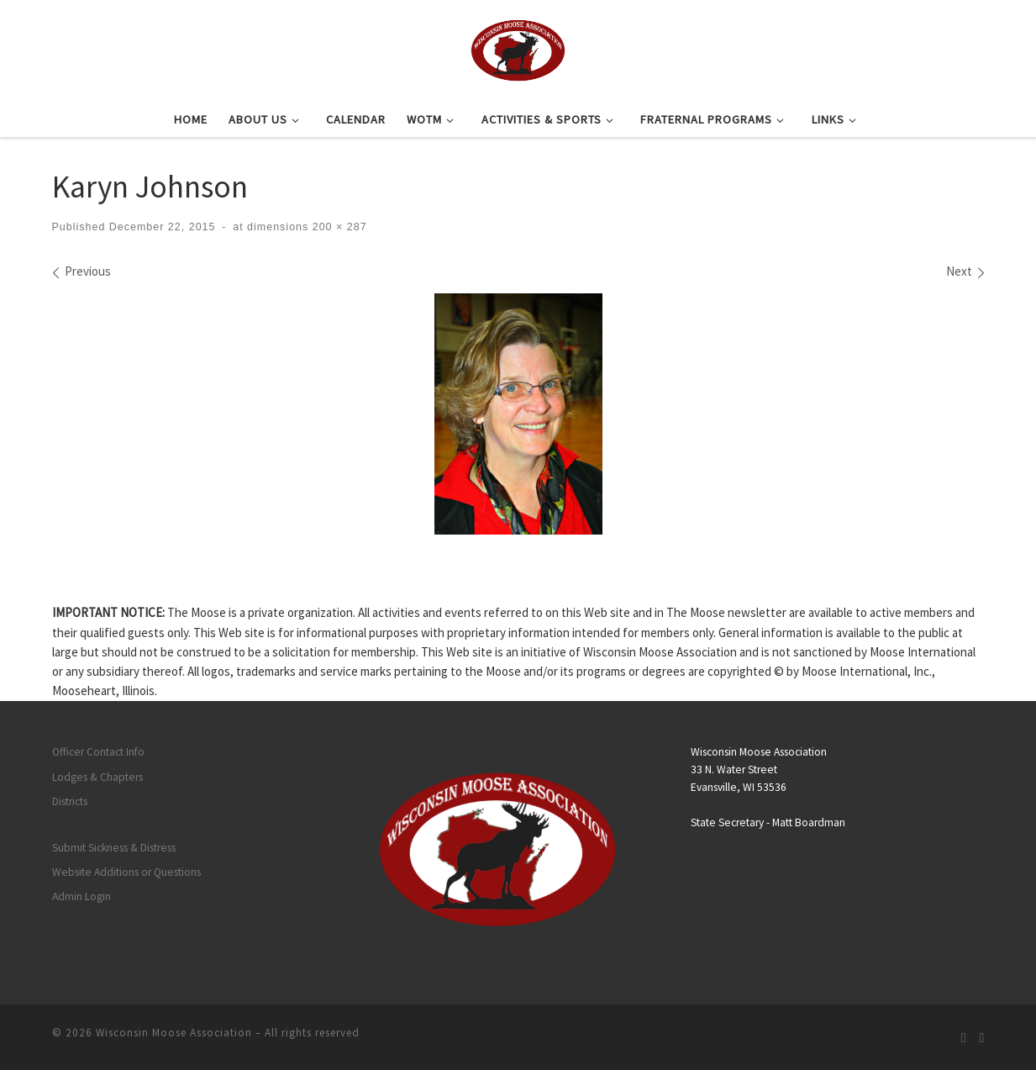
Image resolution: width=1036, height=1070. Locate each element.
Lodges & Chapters (97, 777)
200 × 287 (337, 227)
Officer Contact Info (98, 752)
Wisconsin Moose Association (174, 1032)
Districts (69, 801)
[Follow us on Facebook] (982, 1037)
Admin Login (81, 896)
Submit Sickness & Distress (114, 848)
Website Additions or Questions (126, 872)
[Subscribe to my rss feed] (963, 1037)
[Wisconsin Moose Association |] (518, 48)
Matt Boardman (808, 822)
